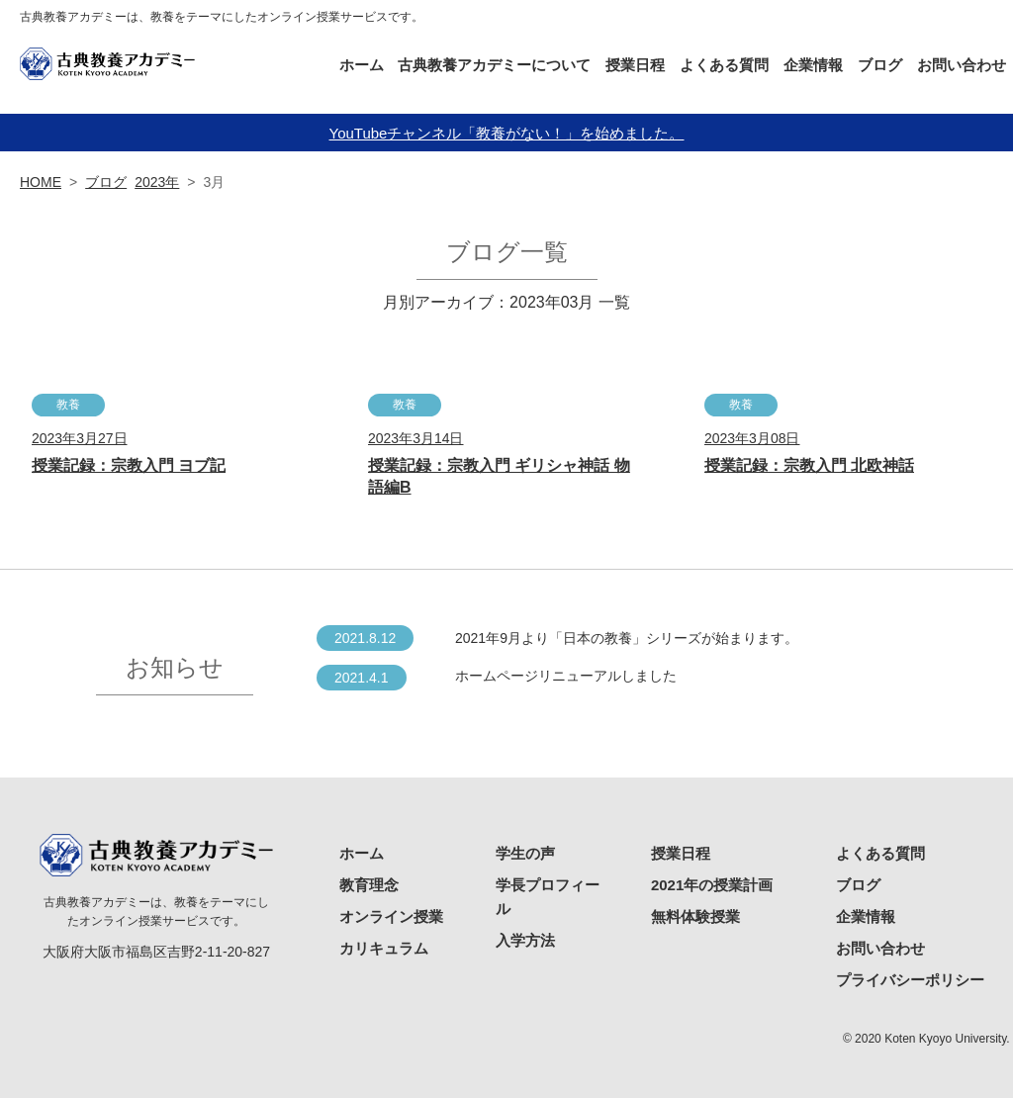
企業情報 (813, 64)
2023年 (157, 182)
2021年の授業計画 (712, 884)
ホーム (361, 64)
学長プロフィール (547, 896)
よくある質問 (724, 64)
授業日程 (680, 853)
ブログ (880, 64)
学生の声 (525, 853)
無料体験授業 (695, 916)
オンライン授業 (391, 916)
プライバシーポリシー (910, 979)
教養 (68, 405)
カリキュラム (383, 948)
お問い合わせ (961, 64)
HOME (40, 182)
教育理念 (369, 884)
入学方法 (525, 940)
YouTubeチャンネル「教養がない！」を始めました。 (507, 133)
